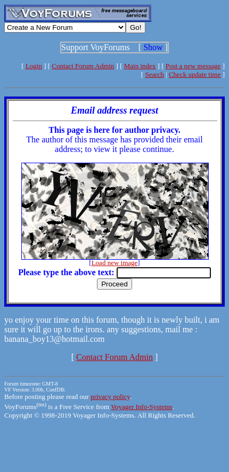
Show (152, 47)
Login (34, 66)
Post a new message (193, 66)
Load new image (115, 263)
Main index (140, 66)
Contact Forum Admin (83, 66)
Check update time (194, 74)
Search (154, 74)
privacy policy (110, 397)
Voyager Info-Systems (142, 407)
